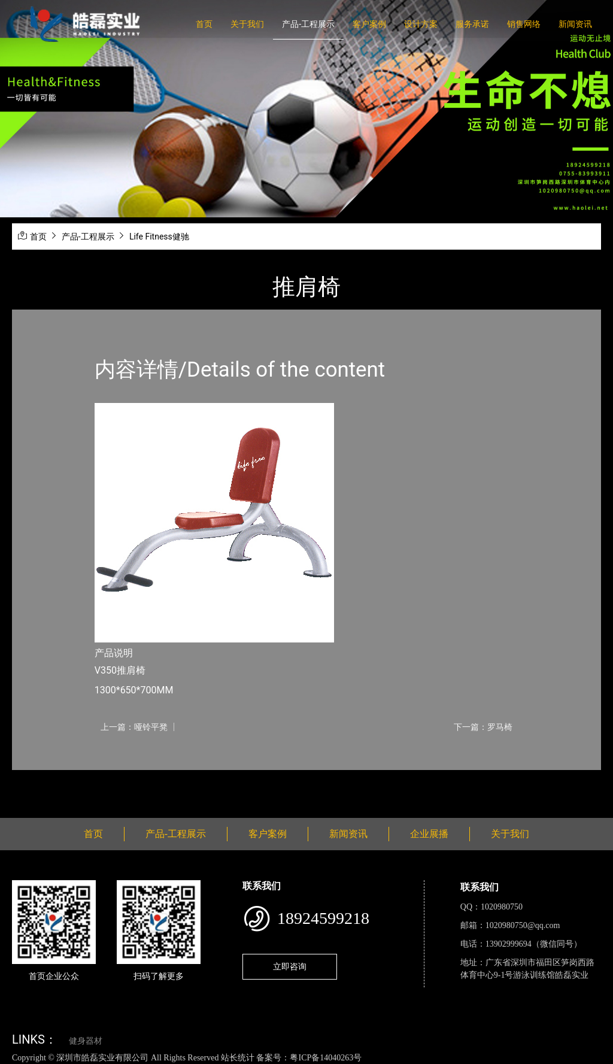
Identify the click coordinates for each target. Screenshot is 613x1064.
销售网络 (524, 24)
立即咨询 (289, 966)
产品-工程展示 (308, 24)
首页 (204, 24)
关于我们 (247, 24)
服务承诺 (472, 24)
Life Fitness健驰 (159, 236)
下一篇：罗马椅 (483, 727)
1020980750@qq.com (522, 925)
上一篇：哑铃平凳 (134, 727)
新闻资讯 (575, 24)
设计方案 (421, 24)
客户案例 (369, 24)
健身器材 (85, 1040)
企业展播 (429, 834)
